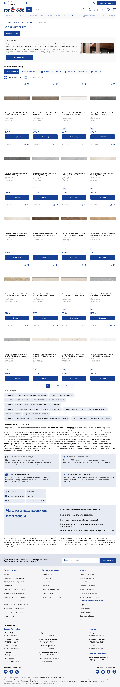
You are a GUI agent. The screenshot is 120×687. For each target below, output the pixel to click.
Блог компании (86, 620)
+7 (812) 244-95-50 (46, 655)
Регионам (46, 586)
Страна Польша (13, 414)
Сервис (83, 605)
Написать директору (89, 589)
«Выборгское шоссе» (48, 639)
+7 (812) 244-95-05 (11, 642)
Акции (9, 16)
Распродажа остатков (50, 16)
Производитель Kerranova (36, 414)
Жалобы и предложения (14, 608)
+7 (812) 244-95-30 (11, 661)
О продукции (12, 33)
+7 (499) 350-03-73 (96, 635)
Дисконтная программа (93, 16)
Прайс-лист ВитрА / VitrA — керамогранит (91, 418)
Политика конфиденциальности (52, 677)
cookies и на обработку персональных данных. (85, 681)
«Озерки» (8, 652)
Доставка (8, 586)
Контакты (112, 16)
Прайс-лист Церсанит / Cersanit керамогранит (85, 409)
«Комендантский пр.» (49, 652)
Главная (7, 22)
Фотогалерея (85, 608)
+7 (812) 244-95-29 (46, 661)
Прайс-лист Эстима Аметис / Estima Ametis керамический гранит (35, 400)
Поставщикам (48, 593)
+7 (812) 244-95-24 (46, 635)
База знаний (9, 616)
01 (48, 385)
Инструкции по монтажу (14, 597)
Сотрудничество (87, 578)
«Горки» (92, 646)
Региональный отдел (98, 657)
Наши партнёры (87, 574)
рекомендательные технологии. (46, 683)
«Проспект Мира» (97, 639)
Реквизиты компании (89, 593)
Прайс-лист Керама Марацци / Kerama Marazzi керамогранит (33, 409)
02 (53, 385)
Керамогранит (41, 22)
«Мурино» (44, 633)
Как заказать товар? (12, 601)
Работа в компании (88, 586)
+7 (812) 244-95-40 (46, 648)
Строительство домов (49, 659)
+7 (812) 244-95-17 (46, 642)
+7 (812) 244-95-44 (11, 648)
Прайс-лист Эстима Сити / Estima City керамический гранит (32, 404)
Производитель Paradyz (61, 395)
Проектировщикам (50, 589)
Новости (76, 16)
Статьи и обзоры (87, 616)
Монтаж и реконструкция (15, 589)
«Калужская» (94, 633)
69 (67, 385)
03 (58, 385)
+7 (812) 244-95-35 (11, 655)
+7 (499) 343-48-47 (96, 648)
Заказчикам (47, 574)
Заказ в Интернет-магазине (16, 605)
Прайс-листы (32, 16)
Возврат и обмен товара (14, 612)
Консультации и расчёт (14, 582)
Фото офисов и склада (89, 597)
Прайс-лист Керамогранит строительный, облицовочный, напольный (37, 418)
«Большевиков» (11, 646)
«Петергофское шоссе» (49, 646)
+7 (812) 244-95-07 (96, 660)
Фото (66, 16)
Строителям (47, 578)
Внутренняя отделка (23, 22)
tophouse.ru (29, 681)
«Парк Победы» (11, 633)
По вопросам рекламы (52, 597)
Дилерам (46, 582)
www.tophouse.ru (14, 680)
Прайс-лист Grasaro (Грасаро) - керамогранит (26, 395)
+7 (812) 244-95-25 (11, 635)
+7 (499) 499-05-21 (96, 642)
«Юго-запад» (9, 659)
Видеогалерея (86, 612)
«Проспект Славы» (12, 639)
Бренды (18, 16)
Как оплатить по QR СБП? (15, 593)
